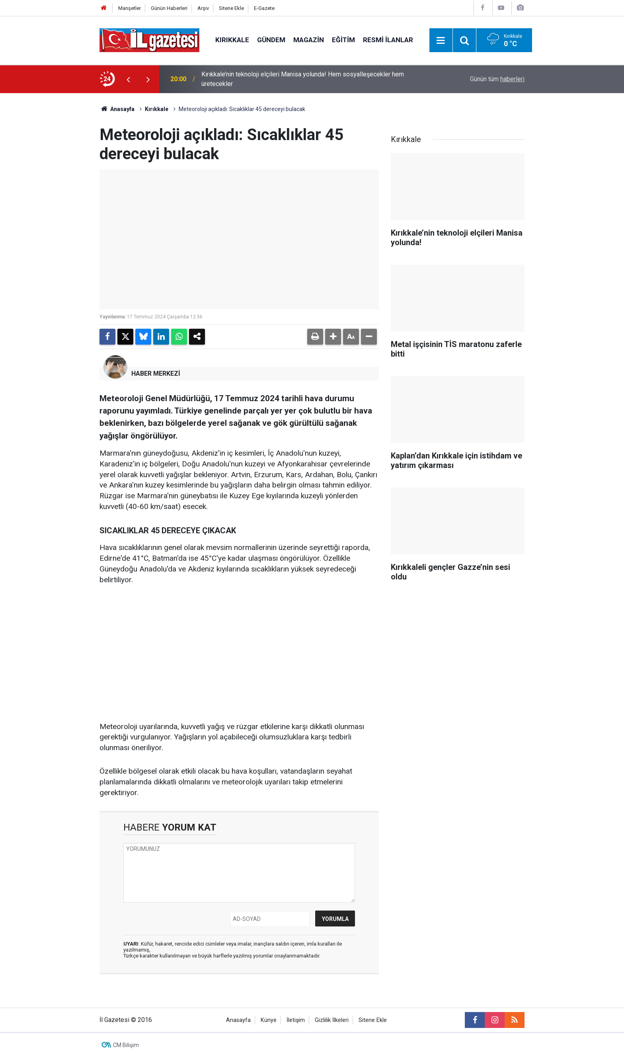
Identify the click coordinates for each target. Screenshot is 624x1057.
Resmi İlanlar (388, 40)
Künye (269, 1020)
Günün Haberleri (169, 8)
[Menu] (441, 40)
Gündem (271, 40)
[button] (333, 337)
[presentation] (128, 79)
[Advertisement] (54, 212)
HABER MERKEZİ (155, 373)
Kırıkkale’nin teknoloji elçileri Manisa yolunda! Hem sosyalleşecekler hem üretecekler (302, 79)
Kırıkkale (232, 40)
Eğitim (343, 40)
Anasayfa (117, 109)
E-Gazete (264, 8)
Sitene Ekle (231, 8)
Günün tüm (497, 79)
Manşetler (129, 8)
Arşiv (203, 8)
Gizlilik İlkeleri (332, 1020)
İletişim (296, 1020)
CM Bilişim (126, 1045)
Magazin (308, 40)
